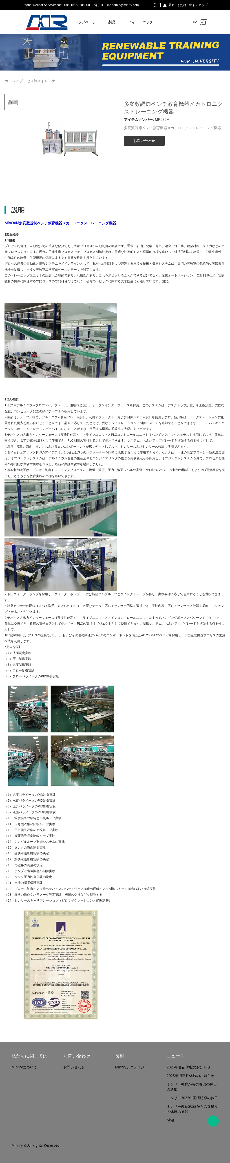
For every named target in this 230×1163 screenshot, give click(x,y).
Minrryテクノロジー (131, 1067)
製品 (111, 22)
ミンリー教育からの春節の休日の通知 (192, 1087)
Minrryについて (24, 1067)
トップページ (85, 22)
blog (170, 1120)
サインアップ (198, 5)
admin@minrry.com (125, 5)
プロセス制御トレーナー (39, 81)
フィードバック (140, 22)
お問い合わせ (144, 141)
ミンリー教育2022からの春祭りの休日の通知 (192, 1109)
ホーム (9, 81)
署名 (171, 5)
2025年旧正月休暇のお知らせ (190, 1075)
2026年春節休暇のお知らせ (189, 1067)
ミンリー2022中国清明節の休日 (192, 1097)
